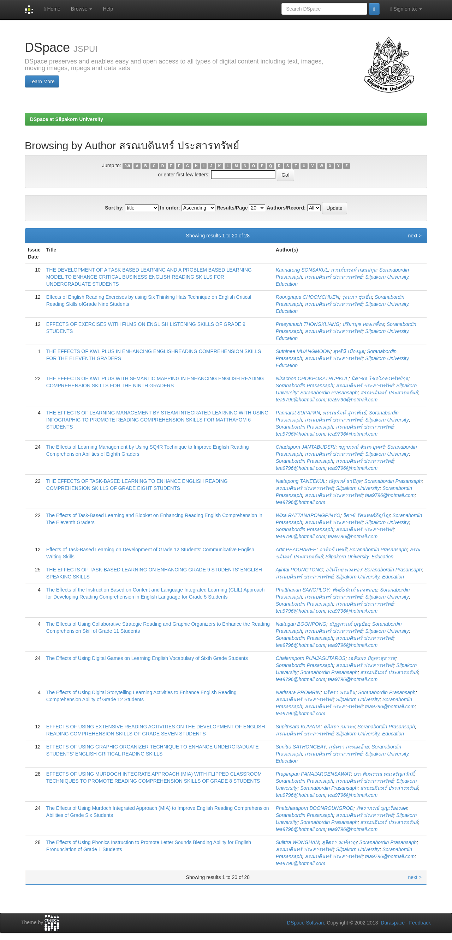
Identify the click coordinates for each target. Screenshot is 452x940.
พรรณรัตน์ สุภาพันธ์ (344, 413)
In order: (170, 208)
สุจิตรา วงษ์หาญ (339, 842)
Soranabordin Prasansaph (304, 385)
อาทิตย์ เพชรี (333, 549)
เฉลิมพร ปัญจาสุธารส (372, 658)
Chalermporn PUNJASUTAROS (310, 658)
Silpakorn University (387, 420)
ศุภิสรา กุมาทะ (339, 726)
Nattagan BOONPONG (301, 624)
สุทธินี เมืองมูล (348, 351)
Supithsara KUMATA (298, 726)
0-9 (127, 166)
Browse (82, 9)
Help (108, 9)
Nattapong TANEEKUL (301, 481)
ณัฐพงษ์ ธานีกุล (345, 481)
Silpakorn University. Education (359, 556)
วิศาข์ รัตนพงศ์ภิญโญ (366, 515)
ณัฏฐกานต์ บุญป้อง (349, 624)
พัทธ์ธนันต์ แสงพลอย (354, 590)
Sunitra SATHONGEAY (301, 747)
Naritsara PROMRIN (298, 692)
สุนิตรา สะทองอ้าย (349, 747)
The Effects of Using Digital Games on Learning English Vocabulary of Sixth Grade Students (147, 658)
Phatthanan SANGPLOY (302, 590)
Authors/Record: (286, 208)
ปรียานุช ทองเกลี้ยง (363, 324)
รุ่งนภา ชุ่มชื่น (357, 297)
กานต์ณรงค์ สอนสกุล (353, 270)
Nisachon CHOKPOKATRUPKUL (312, 378)
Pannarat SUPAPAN (298, 413)
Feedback (420, 923)
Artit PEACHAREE (296, 549)
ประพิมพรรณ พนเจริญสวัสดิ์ (383, 774)
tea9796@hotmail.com (300, 399)
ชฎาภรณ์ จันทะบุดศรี (361, 447)
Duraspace (393, 923)
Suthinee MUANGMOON (303, 351)
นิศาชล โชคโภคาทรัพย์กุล (379, 378)
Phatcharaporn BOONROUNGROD (314, 808)
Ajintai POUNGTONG (299, 569)
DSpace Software (306, 923)
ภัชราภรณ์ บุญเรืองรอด (381, 808)
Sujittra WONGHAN (297, 842)
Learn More (42, 81)
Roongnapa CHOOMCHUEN (307, 297)
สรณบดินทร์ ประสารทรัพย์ (333, 277)
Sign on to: (406, 9)
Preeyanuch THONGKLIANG (308, 324)
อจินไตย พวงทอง (344, 569)
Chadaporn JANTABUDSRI (305, 447)
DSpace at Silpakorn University (66, 119)
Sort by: (114, 208)
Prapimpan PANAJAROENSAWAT (313, 774)
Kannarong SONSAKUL (302, 270)
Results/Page (232, 208)
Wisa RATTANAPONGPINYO (308, 515)
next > (415, 235)
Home (52, 9)
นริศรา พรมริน (339, 692)
